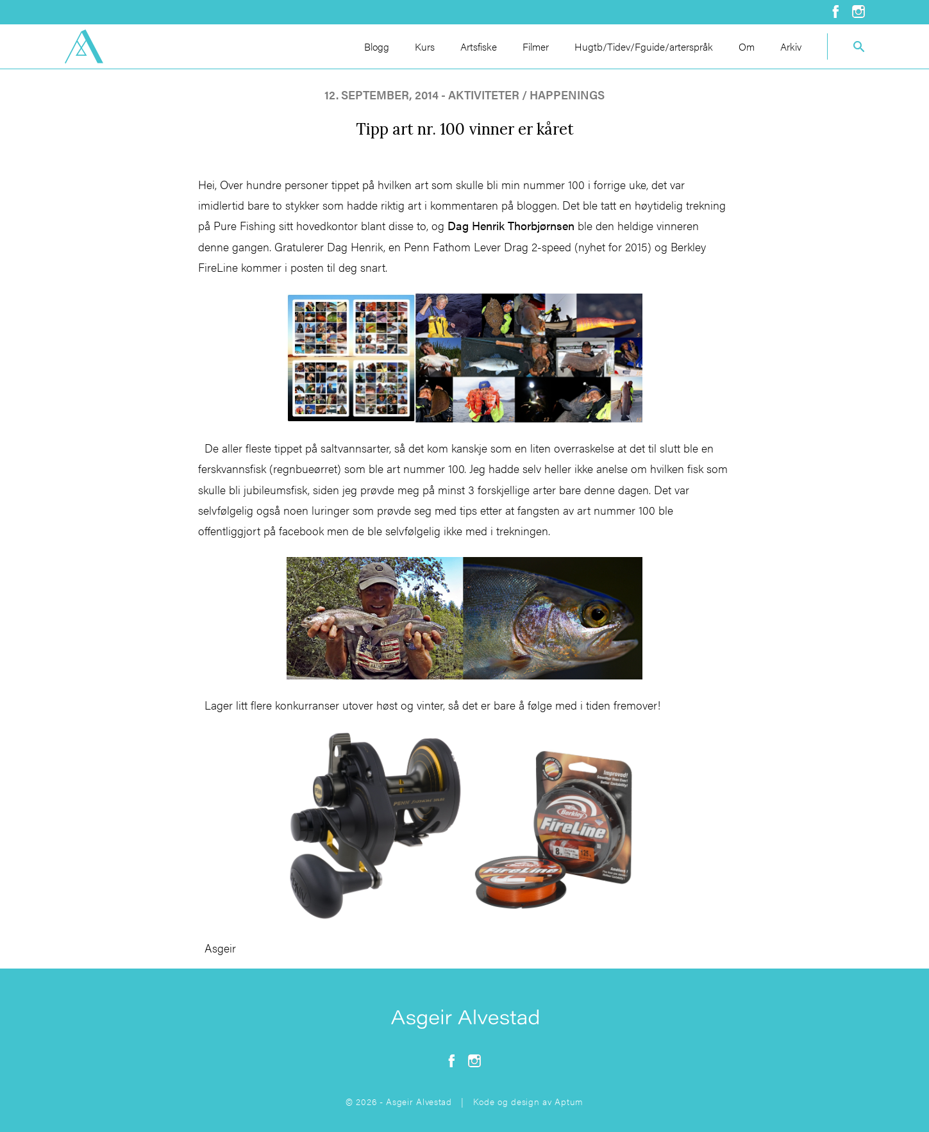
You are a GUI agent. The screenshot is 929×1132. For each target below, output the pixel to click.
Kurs (425, 46)
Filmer (536, 46)
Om (747, 46)
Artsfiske (478, 46)
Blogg (376, 46)
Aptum (569, 1101)
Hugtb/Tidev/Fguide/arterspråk (643, 46)
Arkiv (790, 46)
